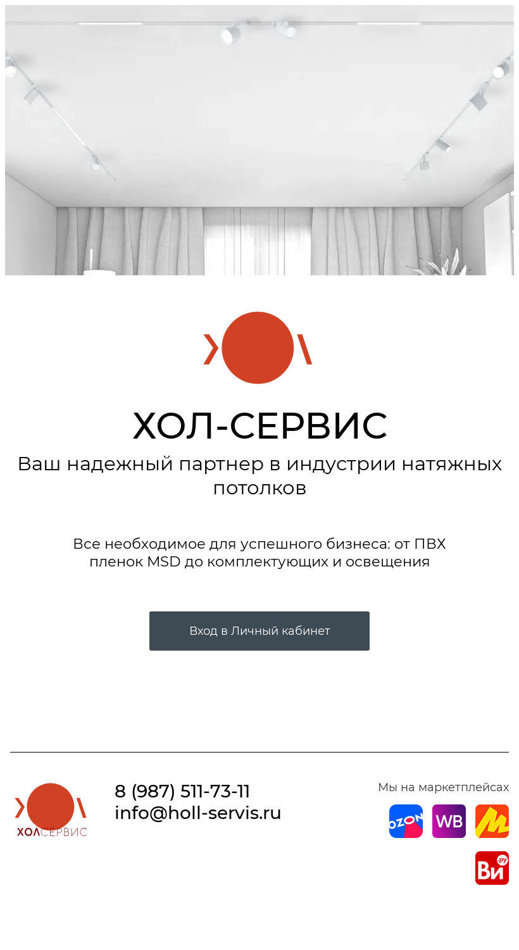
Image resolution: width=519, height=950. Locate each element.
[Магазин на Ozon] (406, 834)
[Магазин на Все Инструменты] (492, 881)
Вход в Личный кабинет (259, 631)
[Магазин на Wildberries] (449, 834)
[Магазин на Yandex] (492, 834)
